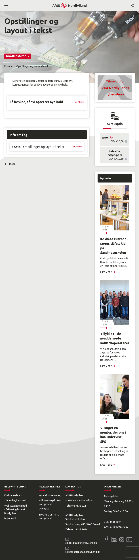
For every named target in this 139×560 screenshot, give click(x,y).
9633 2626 (81, 529)
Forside (8, 66)
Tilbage (11, 163)
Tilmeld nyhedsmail (15, 500)
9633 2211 (81, 505)
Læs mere (106, 272)
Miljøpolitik (10, 518)
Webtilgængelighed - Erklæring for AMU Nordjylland (15, 509)
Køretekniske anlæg (50, 495)
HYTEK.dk (44, 509)
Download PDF (16, 56)
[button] (28, 5)
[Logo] (69, 5)
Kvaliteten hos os (14, 495)
